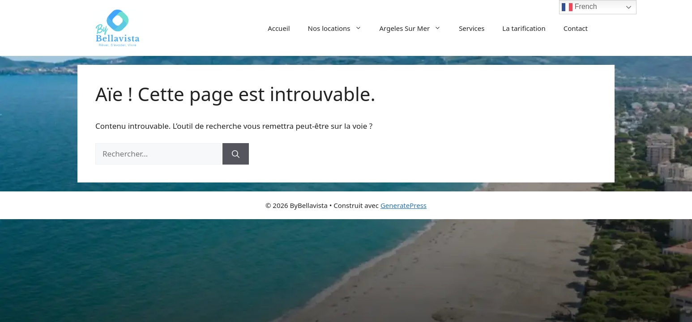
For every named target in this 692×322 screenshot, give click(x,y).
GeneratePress (403, 205)
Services (471, 28)
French (579, 7)
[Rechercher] (235, 154)
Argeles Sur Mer (415, 28)
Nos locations (339, 28)
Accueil (279, 28)
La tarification (523, 28)
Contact (576, 28)
